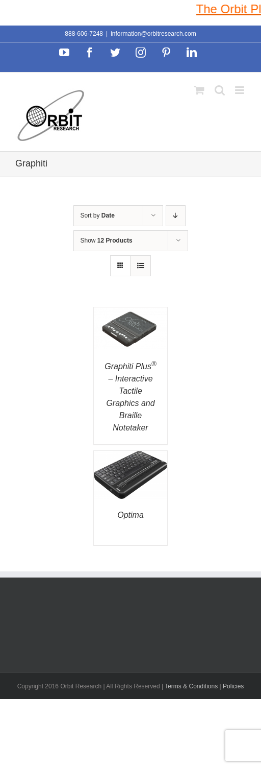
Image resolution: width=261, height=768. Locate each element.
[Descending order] (176, 215)
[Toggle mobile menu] (240, 90)
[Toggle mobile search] (220, 90)
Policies (233, 686)
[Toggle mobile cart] (199, 90)
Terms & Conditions (192, 686)
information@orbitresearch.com (153, 33)
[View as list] (140, 266)
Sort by (98, 215)
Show (107, 240)
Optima (130, 515)
